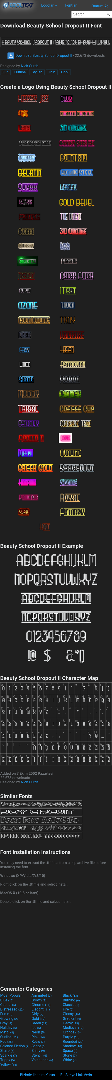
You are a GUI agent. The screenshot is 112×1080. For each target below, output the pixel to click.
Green (39, 1023)
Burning (71, 1000)
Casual (8, 1005)
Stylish (37, 72)
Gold (38, 1018)
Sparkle (8, 1055)
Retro (38, 1041)
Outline (20, 72)
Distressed (12, 1009)
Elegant (41, 1009)
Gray (6, 1023)
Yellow (8, 1064)
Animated (42, 995)
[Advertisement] (56, 944)
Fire (68, 1009)
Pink (38, 1037)
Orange (72, 1032)
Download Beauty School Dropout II (39, 55)
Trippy (7, 1060)
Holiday (8, 1027)
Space (70, 1050)
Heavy (71, 1023)
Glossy (71, 1014)
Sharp (7, 1050)
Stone (70, 1055)
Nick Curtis (30, 66)
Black (70, 995)
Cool (65, 72)
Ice (36, 1027)
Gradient (72, 1018)
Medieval (73, 1027)
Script (39, 1046)
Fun (5, 72)
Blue (7, 1000)
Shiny (38, 1050)
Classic (71, 1005)
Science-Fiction (14, 1046)
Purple (71, 1037)
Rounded (73, 1041)
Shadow (72, 1046)
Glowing (9, 1018)
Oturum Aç (100, 6)
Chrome (41, 1005)
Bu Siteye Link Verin (76, 1075)
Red (6, 1041)
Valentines (42, 1060)
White (70, 1060)
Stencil (39, 1055)
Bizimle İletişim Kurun (37, 1075)
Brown (39, 1000)
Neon (38, 1032)
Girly (37, 1014)
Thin (51, 72)
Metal (7, 1032)
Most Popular (11, 995)
